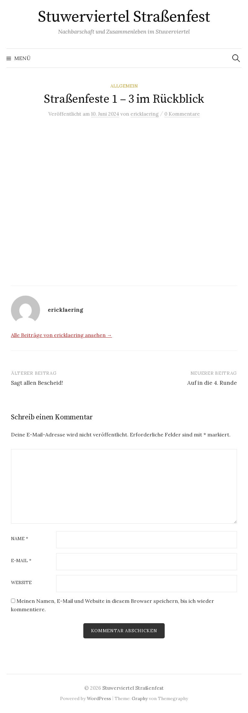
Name (19, 539)
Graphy (140, 698)
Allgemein (124, 86)
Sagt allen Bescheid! (37, 382)
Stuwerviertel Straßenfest (124, 17)
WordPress (99, 698)
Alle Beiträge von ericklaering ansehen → (61, 335)
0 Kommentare (182, 114)
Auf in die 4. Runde (212, 382)
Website (21, 583)
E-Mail (21, 561)
